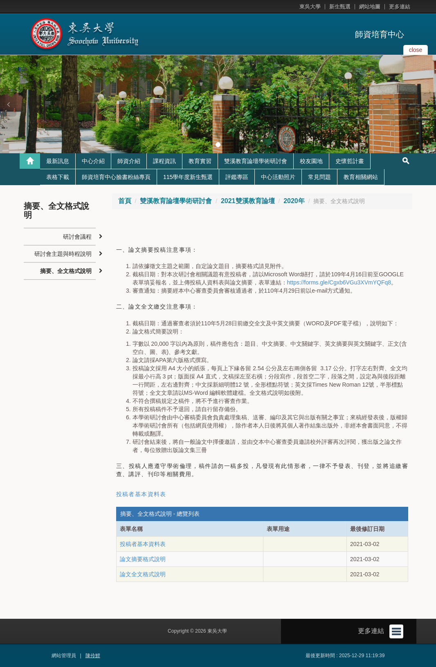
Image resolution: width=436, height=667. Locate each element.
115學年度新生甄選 (188, 177)
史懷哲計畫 (349, 161)
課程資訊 (164, 161)
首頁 (124, 200)
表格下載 (57, 177)
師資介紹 (128, 161)
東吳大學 (310, 6)
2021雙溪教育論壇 (248, 200)
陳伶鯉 (92, 655)
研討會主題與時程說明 (63, 254)
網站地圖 (369, 6)
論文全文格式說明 (143, 574)
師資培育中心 (379, 34)
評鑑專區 (236, 177)
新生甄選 (340, 6)
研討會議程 (77, 236)
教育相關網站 (361, 177)
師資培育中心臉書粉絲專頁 (116, 177)
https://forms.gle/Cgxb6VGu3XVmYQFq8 (339, 282)
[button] (8, 104)
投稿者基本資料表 (141, 494)
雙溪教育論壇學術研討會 (255, 161)
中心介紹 (93, 161)
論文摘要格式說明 (143, 559)
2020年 (294, 200)
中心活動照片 (278, 177)
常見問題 (319, 177)
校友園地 (311, 161)
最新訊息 (57, 161)
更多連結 (399, 6)
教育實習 (200, 161)
